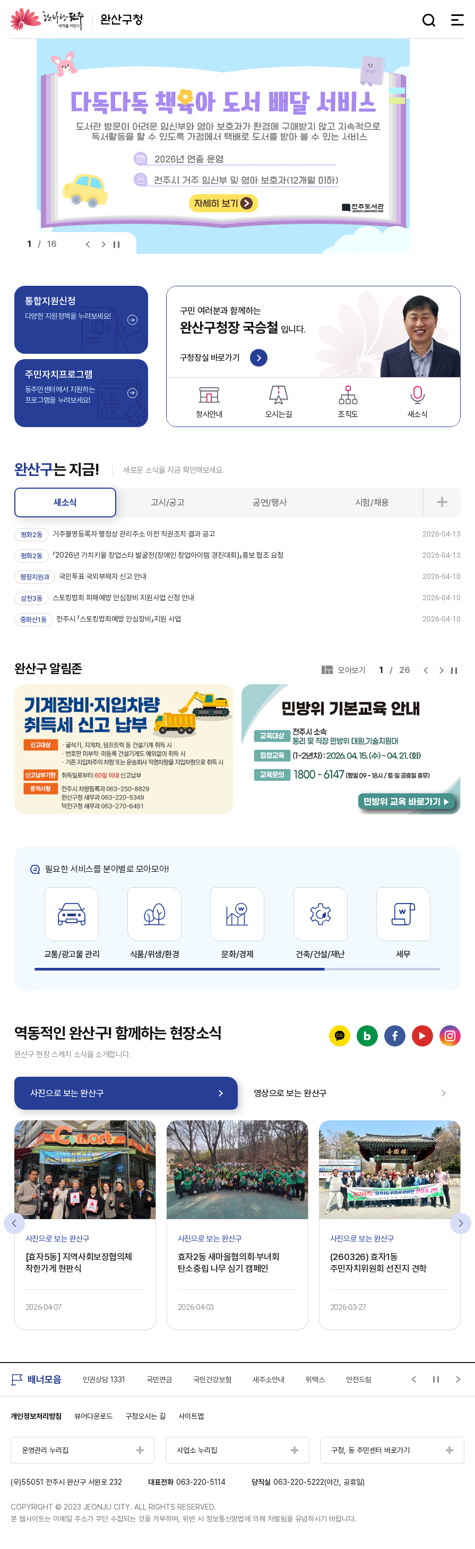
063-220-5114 (201, 1482)
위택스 (315, 1379)
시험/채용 (372, 502)
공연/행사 (270, 502)
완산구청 (76, 19)
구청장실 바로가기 (223, 359)
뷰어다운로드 (93, 1416)
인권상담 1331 (104, 1379)
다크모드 (409, 20)
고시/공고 (168, 502)
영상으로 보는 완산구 (290, 1093)
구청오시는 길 (145, 1416)
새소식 (65, 502)
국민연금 (159, 1379)
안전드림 (359, 1379)
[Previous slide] (90, 244)
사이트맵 (191, 1416)
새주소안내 (268, 1379)
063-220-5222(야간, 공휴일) (319, 1482)
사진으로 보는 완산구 (66, 1093)
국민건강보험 (212, 1379)
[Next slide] (103, 244)
